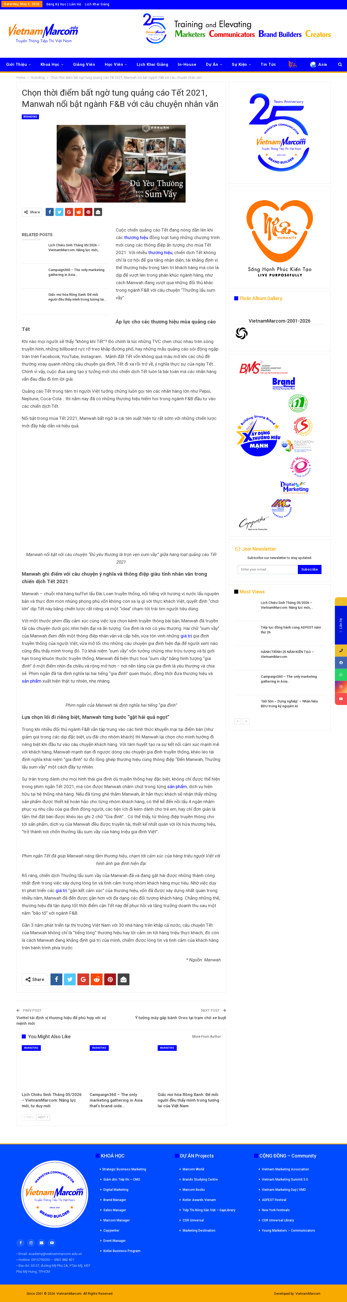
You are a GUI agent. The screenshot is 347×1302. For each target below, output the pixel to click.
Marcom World (193, 1169)
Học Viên (114, 64)
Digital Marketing (115, 1190)
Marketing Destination (199, 1230)
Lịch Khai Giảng (97, 4)
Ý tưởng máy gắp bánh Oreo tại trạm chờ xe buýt (180, 1017)
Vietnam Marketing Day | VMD (284, 1190)
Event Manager (114, 1241)
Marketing (31, 1048)
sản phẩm (31, 681)
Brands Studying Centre (200, 1179)
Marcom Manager (116, 1220)
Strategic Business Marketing (123, 1169)
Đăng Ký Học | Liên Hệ (63, 4)
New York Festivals (276, 1210)
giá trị (186, 636)
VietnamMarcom (307, 1294)
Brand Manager (114, 1200)
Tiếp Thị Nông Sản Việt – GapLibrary (209, 1210)
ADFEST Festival (274, 1200)
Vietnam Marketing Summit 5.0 (285, 1179)
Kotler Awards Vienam (199, 1200)
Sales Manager (114, 1210)
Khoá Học (50, 64)
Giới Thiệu (16, 64)
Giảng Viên (84, 64)
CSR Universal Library (278, 1220)
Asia (318, 64)
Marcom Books (194, 1190)
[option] (279, 659)
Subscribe (309, 569)
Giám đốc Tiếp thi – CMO (121, 1179)
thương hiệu (136, 237)
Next (43, 1117)
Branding (30, 116)
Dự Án (212, 64)
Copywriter (111, 1230)
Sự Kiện (239, 64)
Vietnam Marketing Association (285, 1169)
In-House (187, 64)
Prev (29, 1117)
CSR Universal (193, 1220)
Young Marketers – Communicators (288, 1230)
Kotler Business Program (121, 1251)
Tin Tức (268, 64)
